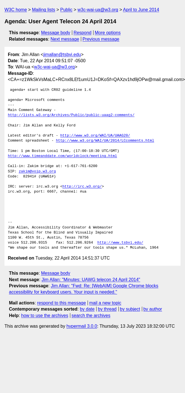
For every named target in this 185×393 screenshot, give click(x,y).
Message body (55, 32)
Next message (65, 39)
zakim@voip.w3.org (37, 171)
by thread (107, 309)
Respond (83, 32)
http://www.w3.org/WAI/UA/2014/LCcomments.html (105, 140)
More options (108, 32)
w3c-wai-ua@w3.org (98, 9)
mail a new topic (105, 302)
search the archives (91, 315)
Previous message (101, 39)
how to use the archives (44, 315)
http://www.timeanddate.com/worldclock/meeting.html (62, 156)
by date (87, 309)
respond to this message (61, 302)
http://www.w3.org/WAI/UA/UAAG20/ (95, 135)
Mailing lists (43, 9)
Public (66, 9)
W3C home (15, 9)
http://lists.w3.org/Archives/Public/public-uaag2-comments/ (71, 115)
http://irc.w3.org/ (82, 186)
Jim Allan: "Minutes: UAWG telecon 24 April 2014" (91, 279)
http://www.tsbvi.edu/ (120, 242)
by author (152, 309)
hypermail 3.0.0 (81, 326)
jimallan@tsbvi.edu (62, 54)
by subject (130, 309)
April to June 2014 (141, 9)
